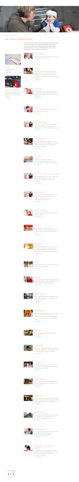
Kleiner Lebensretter (12, 35)
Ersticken (37, 107)
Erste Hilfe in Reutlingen (12, 90)
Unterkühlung (38, 346)
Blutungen (37, 69)
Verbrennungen (39, 379)
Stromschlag (38, 331)
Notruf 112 (37, 226)
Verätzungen (38, 362)
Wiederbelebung (39, 429)
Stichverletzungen (39, 311)
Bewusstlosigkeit (39, 54)
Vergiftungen (38, 396)
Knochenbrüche (39, 192)
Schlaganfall (38, 244)
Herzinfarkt (37, 157)
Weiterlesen (38, 59)
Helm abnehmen (39, 139)
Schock (36, 262)
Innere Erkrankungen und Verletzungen (46, 174)
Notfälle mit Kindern (40, 210)
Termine (7, 67)
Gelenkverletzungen (40, 122)
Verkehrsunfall (38, 412)
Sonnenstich (38, 277)
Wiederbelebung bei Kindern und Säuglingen (44, 447)
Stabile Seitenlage (39, 294)
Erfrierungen (38, 89)
